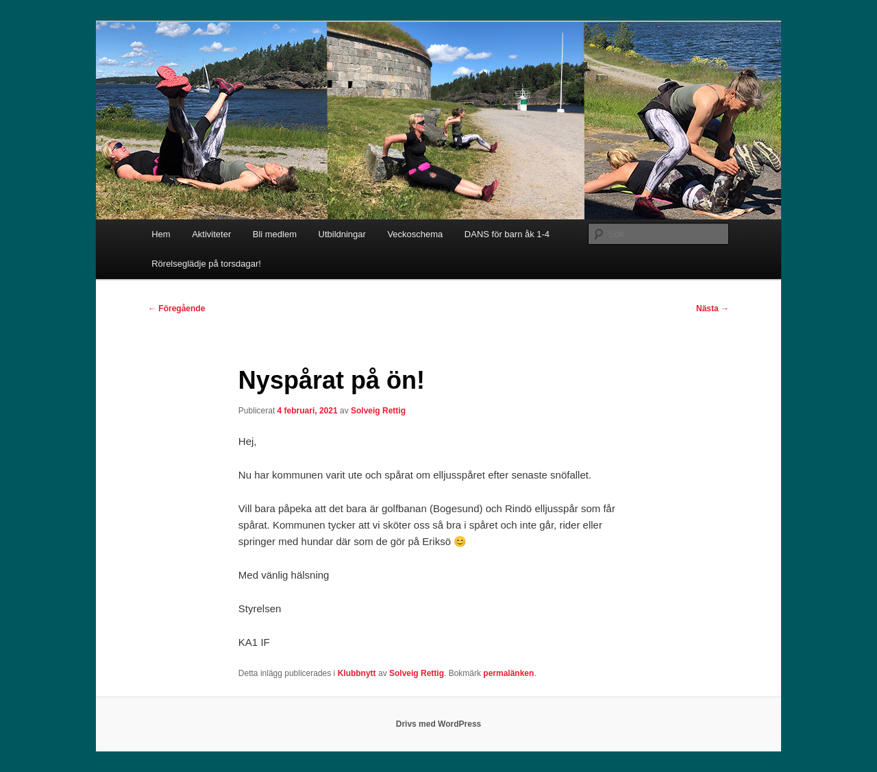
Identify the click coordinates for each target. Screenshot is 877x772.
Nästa (712, 308)
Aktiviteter (211, 234)
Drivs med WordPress (439, 724)
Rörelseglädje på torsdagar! (206, 263)
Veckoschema (415, 234)
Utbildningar (342, 234)
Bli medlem (275, 234)
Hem (160, 234)
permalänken (508, 673)
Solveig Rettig (378, 410)
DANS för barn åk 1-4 (507, 234)
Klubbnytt (357, 673)
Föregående (176, 308)
